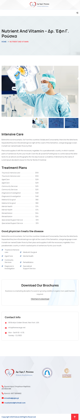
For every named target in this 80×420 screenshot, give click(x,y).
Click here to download (40, 299)
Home (4, 42)
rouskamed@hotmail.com (14, 403)
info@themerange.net (16, 327)
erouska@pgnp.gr (11, 398)
